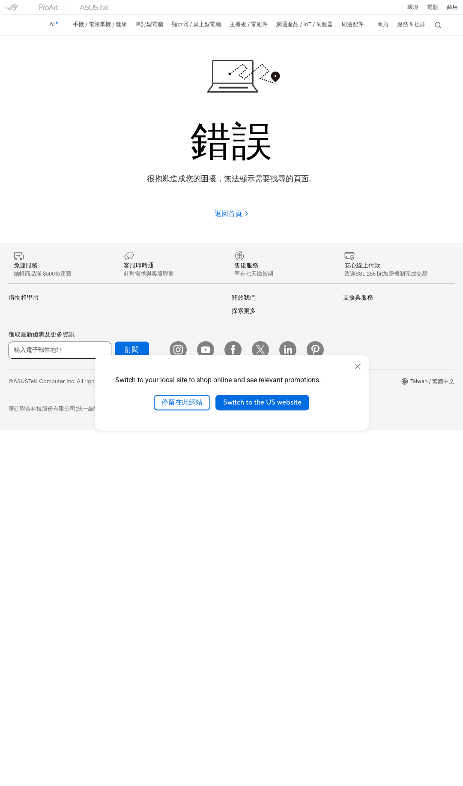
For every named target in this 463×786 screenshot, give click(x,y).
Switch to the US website (262, 402)
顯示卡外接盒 (135, 324)
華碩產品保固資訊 (254, 552)
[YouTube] (205, 705)
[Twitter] (260, 705)
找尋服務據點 (248, 525)
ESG (348, 310)
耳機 (123, 557)
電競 (14, 421)
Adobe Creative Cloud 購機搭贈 (383, 430)
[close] (357, 366)
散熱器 (17, 640)
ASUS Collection (139, 665)
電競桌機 (20, 517)
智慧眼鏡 (20, 571)
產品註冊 (243, 538)
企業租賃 (243, 607)
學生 (14, 408)
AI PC (350, 350)
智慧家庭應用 (135, 501)
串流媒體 (129, 570)
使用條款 (145, 736)
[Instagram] (178, 705)
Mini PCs (20, 530)
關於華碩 (243, 311)
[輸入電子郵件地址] (60, 705)
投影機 (17, 477)
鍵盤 (123, 529)
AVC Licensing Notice (370, 457)
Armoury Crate (362, 470)
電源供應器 (22, 654)
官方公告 (243, 324)
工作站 (17, 543)
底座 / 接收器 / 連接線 (145, 625)
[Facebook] (233, 705)
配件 (14, 557)
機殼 (14, 626)
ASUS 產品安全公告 (256, 579)
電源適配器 (132, 612)
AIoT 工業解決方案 (141, 460)
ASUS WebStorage (256, 432)
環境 (412, 7)
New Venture (248, 471)
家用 (14, 366)
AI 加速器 (130, 338)
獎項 (237, 338)
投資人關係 (246, 352)
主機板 (17, 599)
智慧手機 (20, 325)
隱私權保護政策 (186, 736)
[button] (432, 7)
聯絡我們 (243, 566)
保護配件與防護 (137, 598)
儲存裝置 (129, 311)
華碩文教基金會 (251, 458)
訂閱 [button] (132, 705)
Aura (349, 483)
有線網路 (129, 433)
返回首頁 (232, 214)
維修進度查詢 (248, 511)
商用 (14, 380)
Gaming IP (131, 652)
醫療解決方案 (25, 339)
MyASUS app (249, 634)
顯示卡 (17, 612)
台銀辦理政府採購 (31, 435)
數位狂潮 (354, 444)
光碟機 (17, 667)
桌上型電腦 (22, 503)
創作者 (17, 394)
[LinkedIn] (287, 705)
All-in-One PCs (27, 490)
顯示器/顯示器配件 (32, 463)
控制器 (126, 639)
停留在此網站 (182, 402)
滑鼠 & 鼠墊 (132, 543)
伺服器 (126, 488)
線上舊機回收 (248, 621)
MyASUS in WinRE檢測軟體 (266, 647)
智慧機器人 (132, 447)
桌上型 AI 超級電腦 (141, 474)
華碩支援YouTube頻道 (259, 593)
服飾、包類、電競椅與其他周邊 (157, 584)
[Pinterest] (315, 705)
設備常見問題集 (251, 661)
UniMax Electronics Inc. (261, 445)
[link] (19, 25)
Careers (242, 484)
